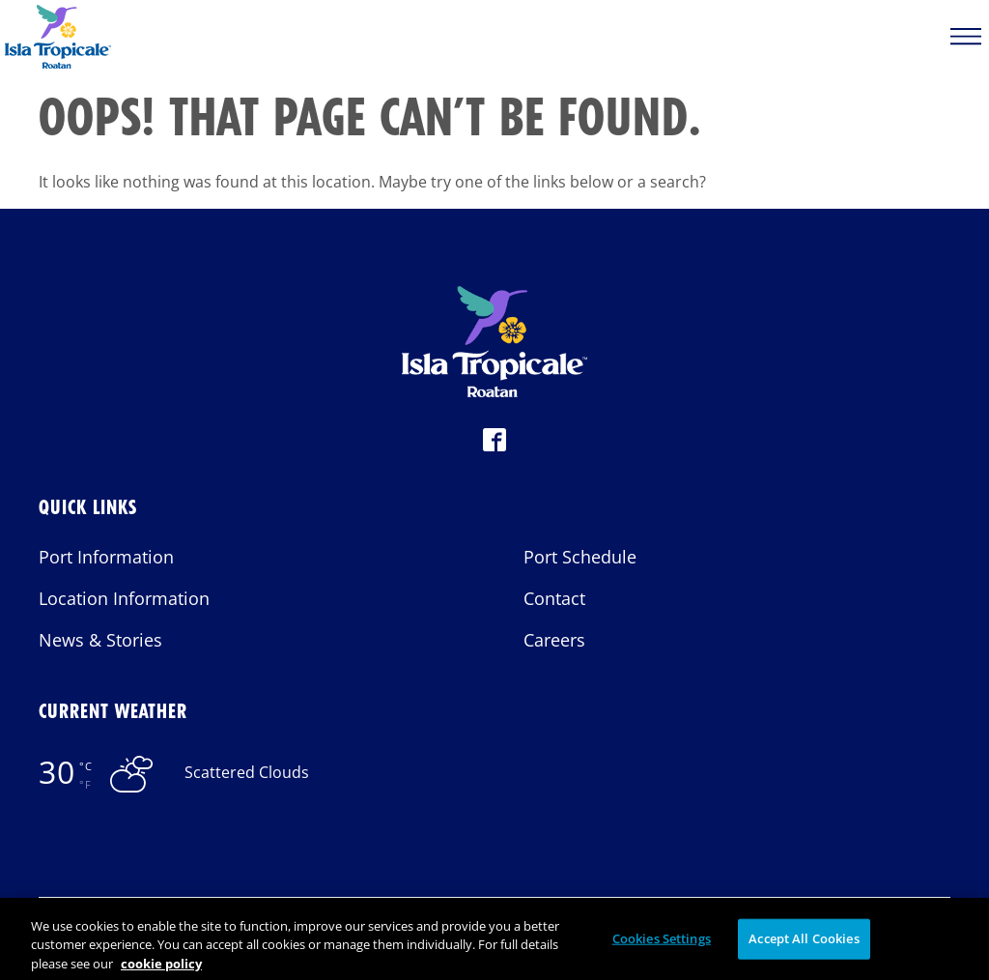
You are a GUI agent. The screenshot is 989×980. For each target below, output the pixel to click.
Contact (554, 598)
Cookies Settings (661, 945)
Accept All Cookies (804, 945)
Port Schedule (579, 556)
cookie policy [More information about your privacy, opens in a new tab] (161, 970)
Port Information (106, 556)
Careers (554, 639)
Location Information (124, 598)
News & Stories (100, 639)
